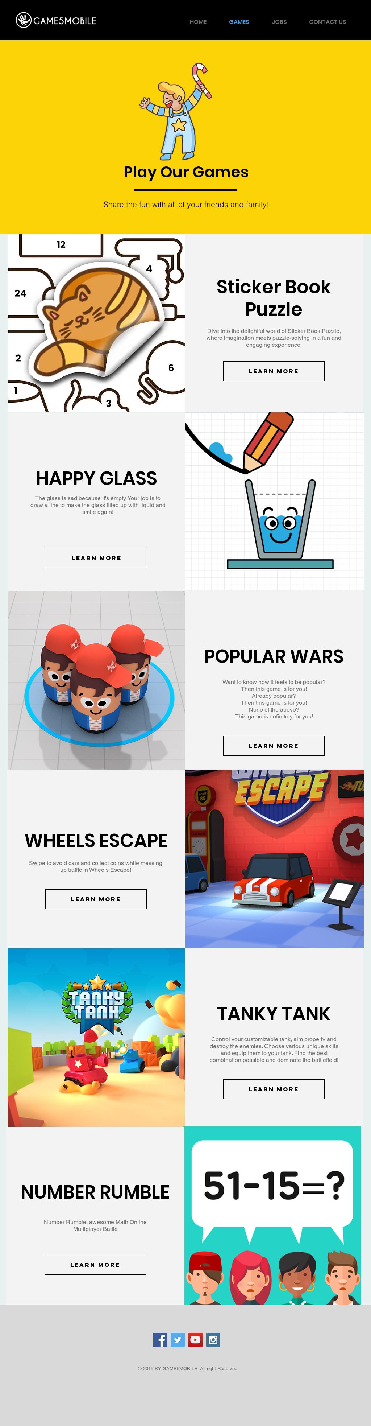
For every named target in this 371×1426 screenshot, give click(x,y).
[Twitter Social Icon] (178, 1340)
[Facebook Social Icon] (160, 1340)
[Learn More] (274, 371)
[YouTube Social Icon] (195, 1340)
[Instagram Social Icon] (213, 1340)
